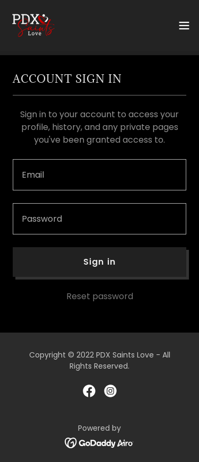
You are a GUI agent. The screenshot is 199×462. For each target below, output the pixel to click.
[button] (184, 25)
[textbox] (99, 174)
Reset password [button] (99, 296)
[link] (33, 25)
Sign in (99, 262)
